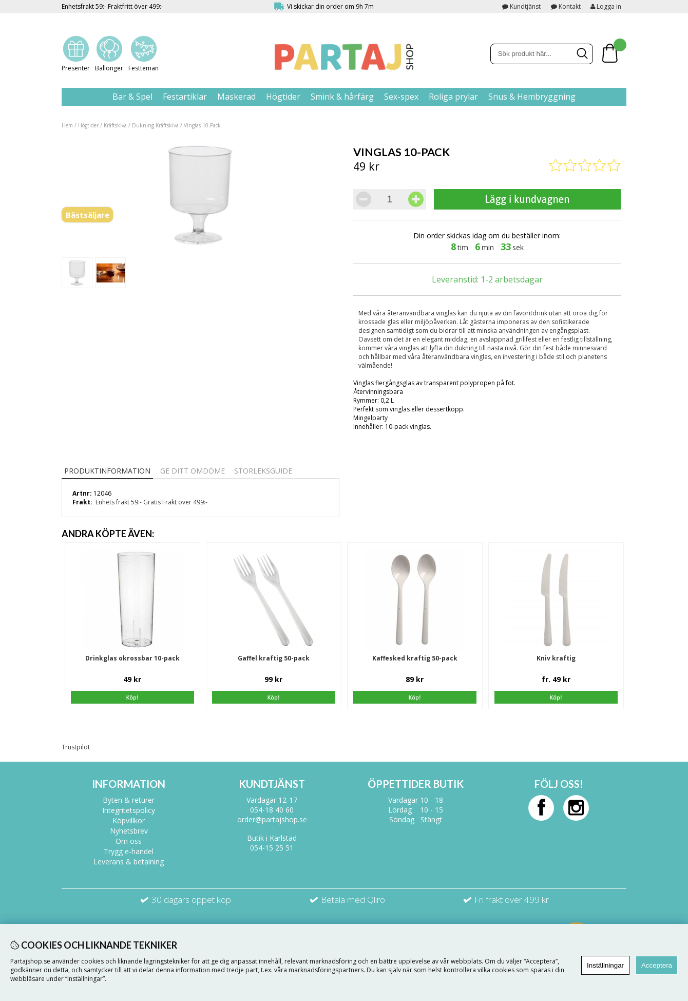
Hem (67, 125)
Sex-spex (401, 96)
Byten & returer (129, 800)
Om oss (129, 841)
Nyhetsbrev (129, 831)
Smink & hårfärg (342, 96)
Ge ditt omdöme (192, 471)
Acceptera (656, 965)
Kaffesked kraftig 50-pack (414, 658)
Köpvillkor (128, 820)
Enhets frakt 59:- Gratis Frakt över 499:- (151, 502)
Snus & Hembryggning (532, 96)
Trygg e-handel (129, 851)
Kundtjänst (525, 6)
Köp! (556, 697)
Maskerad (236, 96)
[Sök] (541, 54)
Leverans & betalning (128, 861)
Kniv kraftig (556, 658)
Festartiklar (185, 96)
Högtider (283, 96)
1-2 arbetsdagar (512, 279)
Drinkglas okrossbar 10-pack (132, 658)
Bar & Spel (132, 96)
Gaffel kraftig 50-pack (274, 658)
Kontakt (570, 6)
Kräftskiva (115, 125)
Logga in (605, 6)
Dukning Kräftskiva (155, 125)
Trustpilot (76, 747)
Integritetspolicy (128, 810)
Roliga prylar (453, 96)
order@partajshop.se (272, 819)
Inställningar (605, 965)
